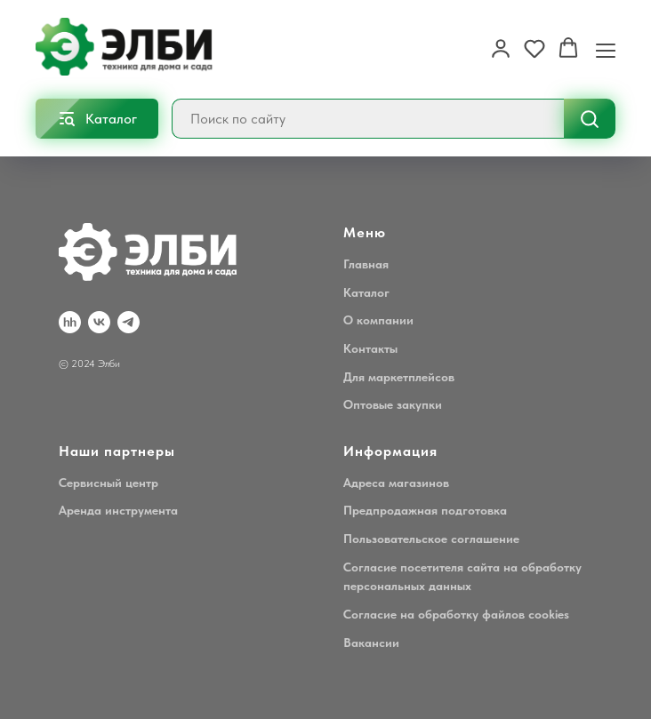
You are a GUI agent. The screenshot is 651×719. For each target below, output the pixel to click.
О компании (378, 320)
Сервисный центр (108, 482)
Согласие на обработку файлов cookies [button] (456, 614)
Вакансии (371, 642)
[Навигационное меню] (605, 49)
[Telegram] (128, 322)
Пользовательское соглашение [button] (431, 538)
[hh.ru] (70, 322)
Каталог (366, 292)
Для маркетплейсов (398, 377)
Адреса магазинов (396, 482)
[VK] (99, 322)
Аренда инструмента (118, 510)
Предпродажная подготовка (425, 510)
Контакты (370, 348)
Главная (366, 264)
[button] (500, 48)
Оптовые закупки (392, 404)
